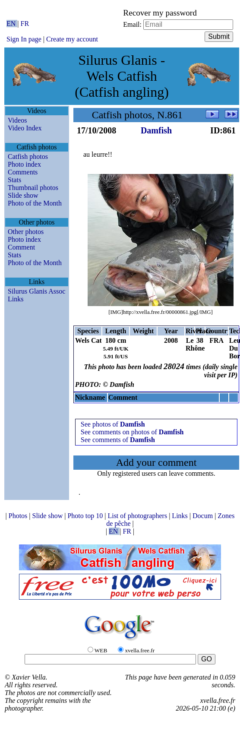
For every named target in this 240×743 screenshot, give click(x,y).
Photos (19, 515)
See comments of (118, 439)
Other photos (26, 231)
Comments (23, 172)
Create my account (72, 39)
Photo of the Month (35, 203)
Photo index (24, 164)
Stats (14, 179)
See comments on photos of (132, 432)
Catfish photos (28, 156)
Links (15, 299)
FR (25, 23)
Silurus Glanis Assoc (36, 291)
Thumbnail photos (33, 187)
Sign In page (23, 39)
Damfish (156, 130)
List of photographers (138, 515)
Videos (17, 120)
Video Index (25, 128)
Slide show (23, 195)
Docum (204, 515)
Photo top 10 (85, 515)
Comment (21, 247)
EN (11, 23)
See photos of (113, 424)
